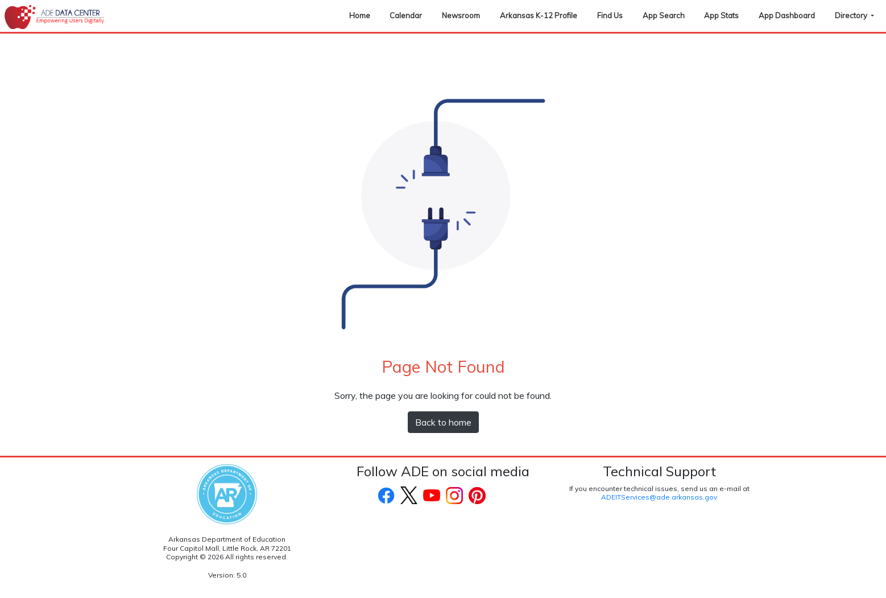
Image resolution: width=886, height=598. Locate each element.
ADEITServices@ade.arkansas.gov (659, 497)
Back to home (443, 422)
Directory (852, 15)
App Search (664, 15)
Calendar (406, 15)
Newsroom (461, 15)
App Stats (721, 15)
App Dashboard (787, 15)
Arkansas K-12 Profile (538, 15)
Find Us (610, 15)
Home (359, 15)
